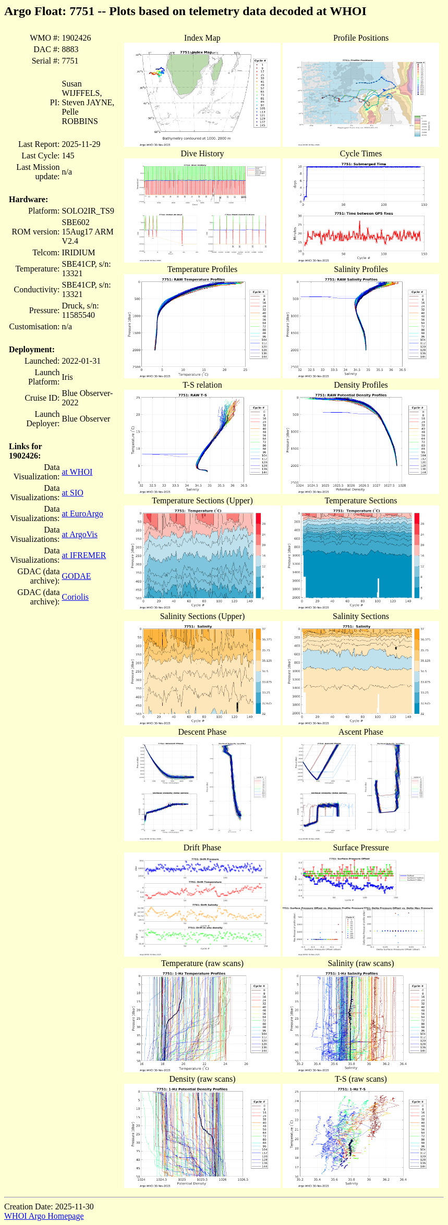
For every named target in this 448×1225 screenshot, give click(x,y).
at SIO (72, 492)
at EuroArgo (82, 513)
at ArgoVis (80, 534)
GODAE (76, 576)
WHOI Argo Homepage (44, 1215)
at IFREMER (84, 555)
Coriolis (75, 596)
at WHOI (77, 471)
